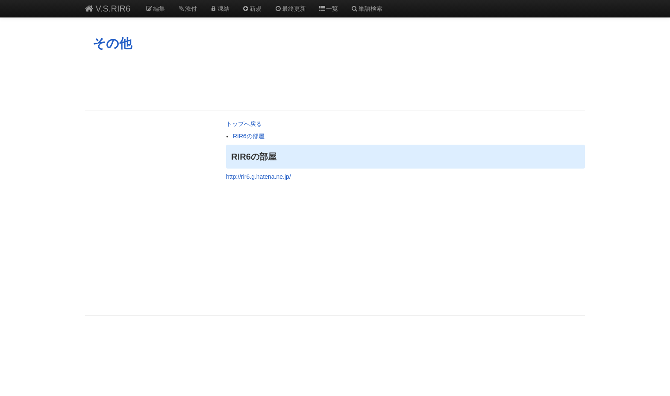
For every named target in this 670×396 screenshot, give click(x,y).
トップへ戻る (244, 123)
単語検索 (366, 8)
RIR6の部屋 (248, 136)
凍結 (219, 8)
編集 (155, 8)
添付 (187, 8)
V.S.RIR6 (107, 8)
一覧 (328, 8)
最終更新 (290, 8)
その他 (112, 43)
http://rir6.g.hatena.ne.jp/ (258, 176)
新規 (252, 8)
